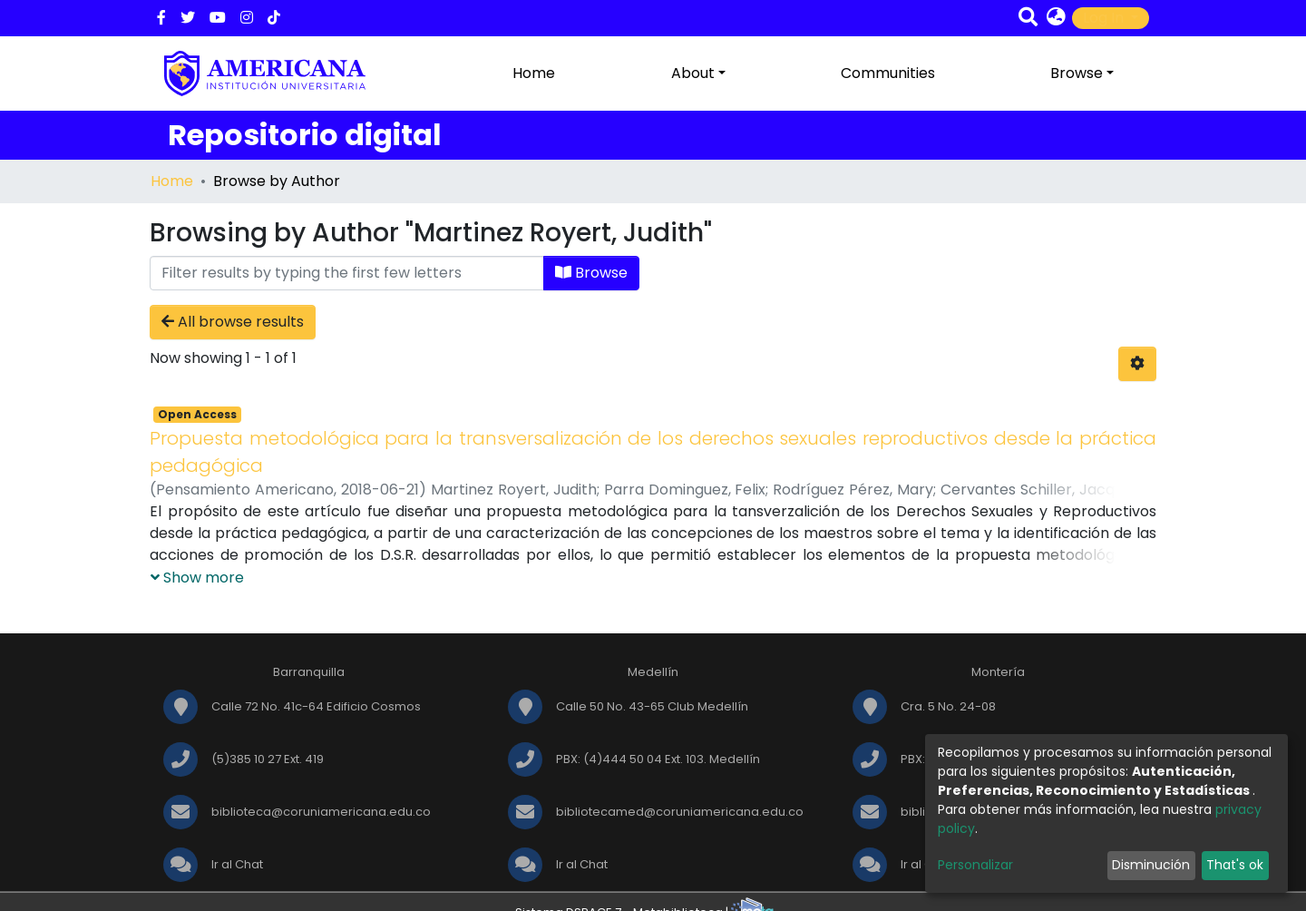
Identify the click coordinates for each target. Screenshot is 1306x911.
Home (533, 73)
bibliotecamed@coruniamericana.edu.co (680, 811)
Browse (591, 272)
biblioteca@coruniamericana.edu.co (321, 811)
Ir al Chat (237, 864)
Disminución (1151, 865)
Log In (1105, 17)
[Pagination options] (1137, 364)
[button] (1056, 18)
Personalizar (975, 865)
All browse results (232, 321)
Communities (888, 73)
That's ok (1234, 865)
